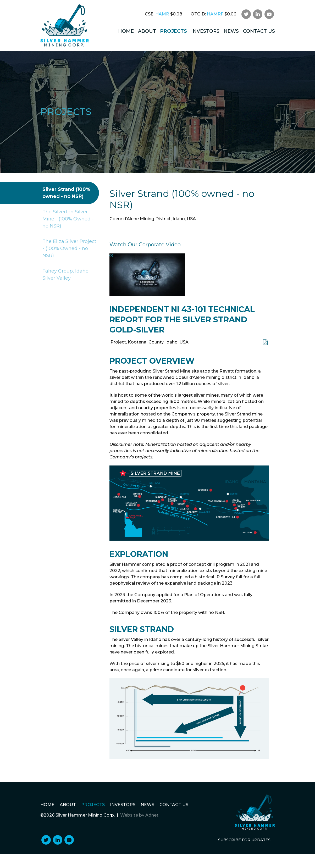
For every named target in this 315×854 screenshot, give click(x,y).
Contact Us (259, 31)
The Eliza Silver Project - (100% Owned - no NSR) (68, 248)
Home (126, 31)
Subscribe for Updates (244, 840)
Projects (173, 31)
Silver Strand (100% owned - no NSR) (65, 193)
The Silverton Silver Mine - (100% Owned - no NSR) (67, 219)
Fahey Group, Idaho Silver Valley (64, 274)
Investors (205, 31)
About (147, 31)
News (231, 31)
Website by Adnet (139, 815)
